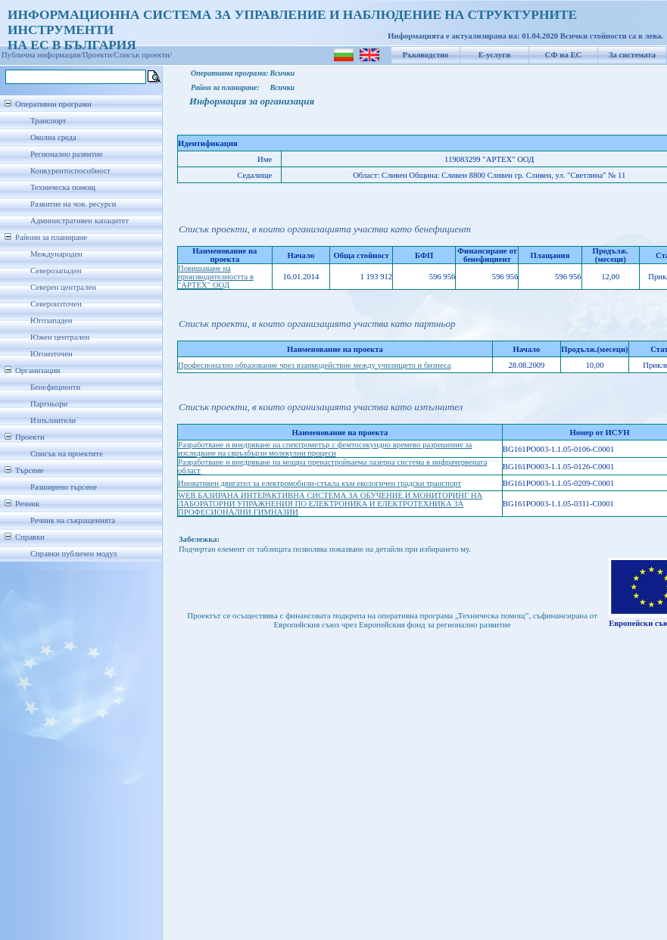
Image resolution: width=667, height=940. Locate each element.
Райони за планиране (51, 237)
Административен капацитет (79, 220)
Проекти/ (98, 55)
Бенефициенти (55, 387)
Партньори (48, 404)
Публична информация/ (42, 55)
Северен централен (63, 287)
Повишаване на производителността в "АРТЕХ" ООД (216, 276)
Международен (56, 254)
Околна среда (53, 137)
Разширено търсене (63, 487)
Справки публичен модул (73, 553)
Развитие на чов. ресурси (73, 204)
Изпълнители (53, 420)
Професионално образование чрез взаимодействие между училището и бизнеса (314, 365)
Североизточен (56, 304)
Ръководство (426, 55)
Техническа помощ (62, 187)
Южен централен (59, 337)
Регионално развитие (66, 154)
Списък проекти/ (143, 55)
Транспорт (48, 121)
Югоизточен (51, 354)
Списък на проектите (66, 454)
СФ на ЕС (563, 55)
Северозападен (55, 270)
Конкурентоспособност (70, 171)
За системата (632, 55)
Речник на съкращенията (72, 520)
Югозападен (51, 320)
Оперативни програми (53, 104)
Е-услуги (494, 55)
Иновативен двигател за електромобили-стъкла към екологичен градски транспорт (319, 483)
